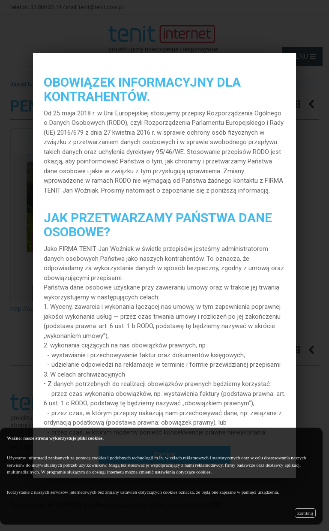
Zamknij (305, 513)
